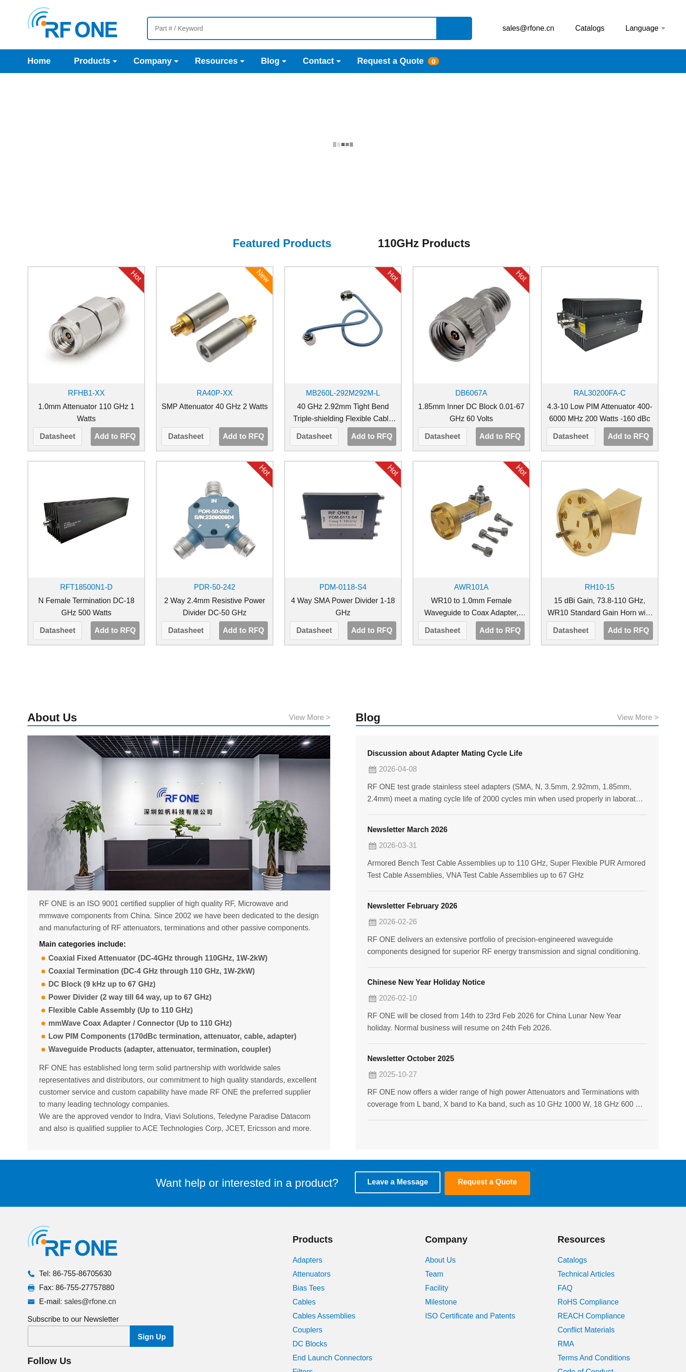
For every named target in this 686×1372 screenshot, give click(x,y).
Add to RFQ (115, 368)
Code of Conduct (585, 1303)
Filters (303, 1303)
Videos (569, 1317)
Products (92, 61)
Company (152, 61)
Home (39, 61)
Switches (307, 1359)
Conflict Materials (586, 1261)
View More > (309, 827)
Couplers (307, 1261)
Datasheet (57, 368)
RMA (566, 1275)
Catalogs (590, 28)
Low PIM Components (329, 1317)
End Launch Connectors (333, 1289)
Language (642, 28)
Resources (216, 61)
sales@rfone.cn (528, 28)
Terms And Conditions (594, 1289)
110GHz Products (424, 175)
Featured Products (282, 175)
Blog (270, 61)
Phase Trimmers (319, 1345)
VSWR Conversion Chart (599, 1331)
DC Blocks (310, 1275)
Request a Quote (390, 61)
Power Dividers (318, 1331)
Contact (318, 61)
